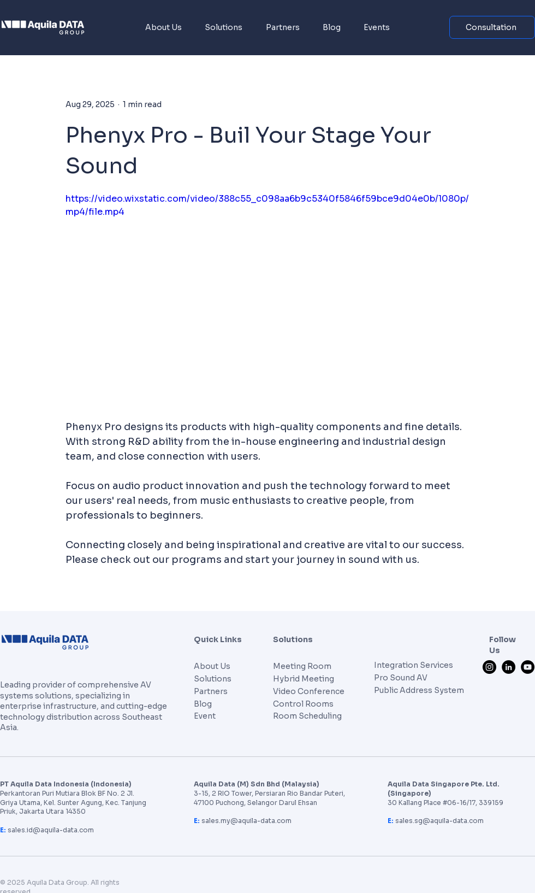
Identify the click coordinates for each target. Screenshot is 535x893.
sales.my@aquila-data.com (246, 820)
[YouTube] (527, 667)
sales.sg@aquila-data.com (439, 820)
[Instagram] (489, 667)
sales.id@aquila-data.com (51, 830)
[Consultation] (492, 27)
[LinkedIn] (508, 667)
